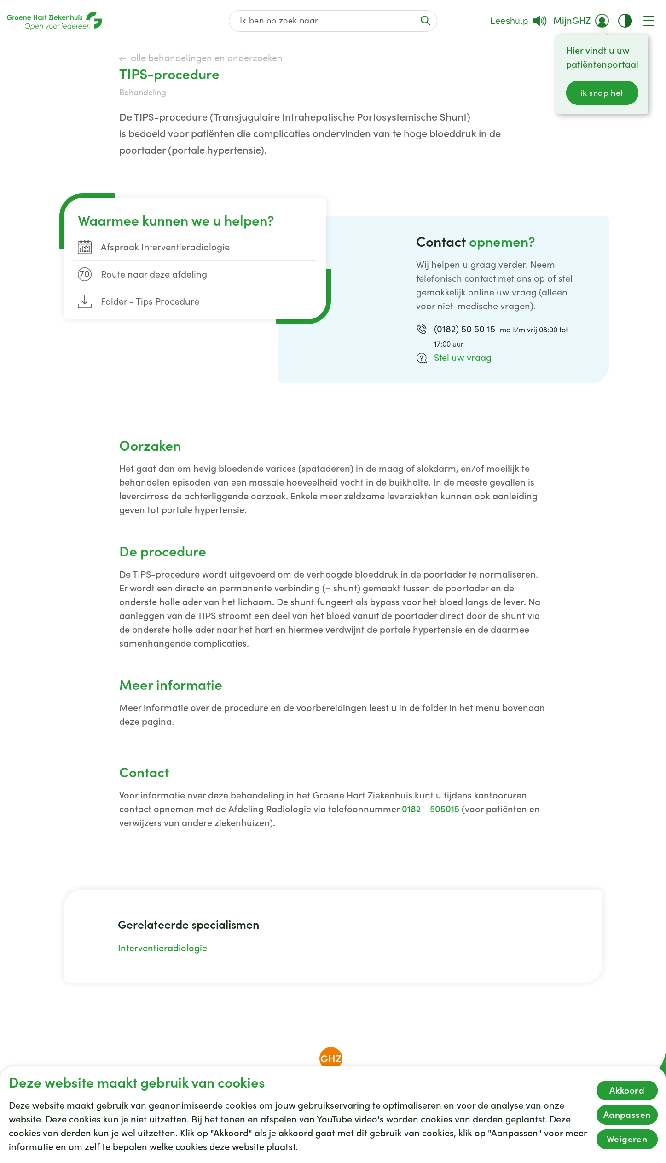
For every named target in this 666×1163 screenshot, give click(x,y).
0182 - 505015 (430, 809)
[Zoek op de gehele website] (333, 21)
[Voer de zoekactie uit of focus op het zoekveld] (425, 20)
